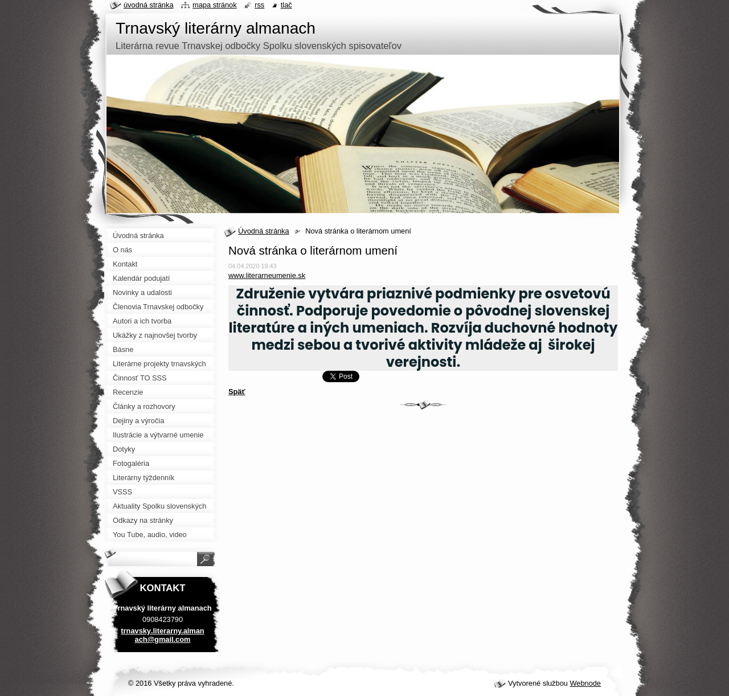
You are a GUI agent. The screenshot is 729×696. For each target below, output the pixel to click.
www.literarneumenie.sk (266, 275)
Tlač (286, 5)
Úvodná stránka (263, 231)
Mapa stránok (215, 5)
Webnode (585, 683)
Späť (236, 391)
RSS (259, 5)
